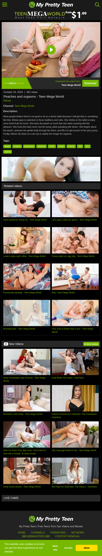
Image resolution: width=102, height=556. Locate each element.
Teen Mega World (24, 106)
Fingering (17, 146)
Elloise (7, 100)
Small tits (71, 146)
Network (77, 532)
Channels (38, 532)
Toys (87, 146)
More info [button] (55, 548)
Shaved (61, 146)
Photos (51, 146)
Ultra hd (7, 152)
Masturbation (29, 146)
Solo (80, 146)
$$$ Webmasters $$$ (36, 536)
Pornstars (58, 532)
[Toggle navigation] (4, 4)
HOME (21, 532)
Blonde (7, 146)
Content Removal (67, 536)
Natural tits (41, 146)
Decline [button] (68, 548)
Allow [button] (87, 548)
